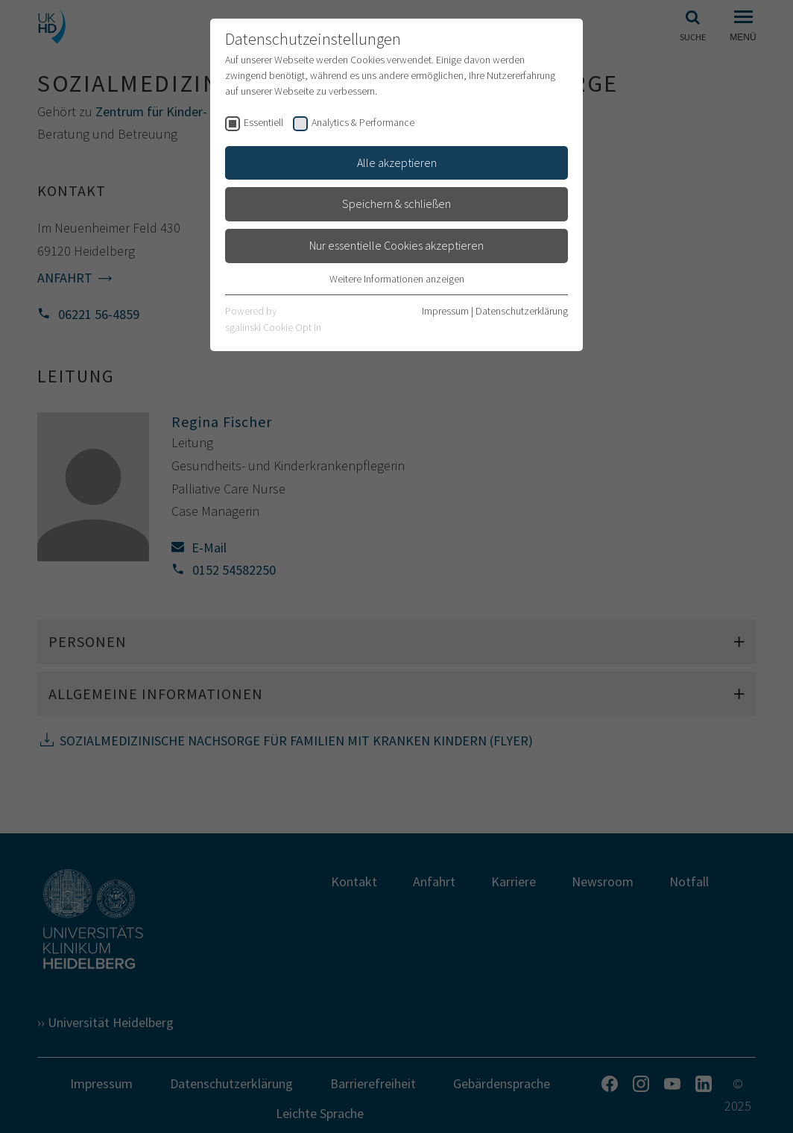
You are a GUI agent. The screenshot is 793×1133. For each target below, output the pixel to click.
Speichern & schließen (396, 203)
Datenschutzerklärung (522, 311)
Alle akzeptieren (397, 162)
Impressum (445, 311)
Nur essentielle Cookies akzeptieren (396, 245)
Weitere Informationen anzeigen (396, 278)
